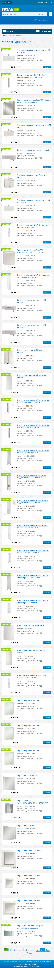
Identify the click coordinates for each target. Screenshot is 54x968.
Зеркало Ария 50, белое (28, 700)
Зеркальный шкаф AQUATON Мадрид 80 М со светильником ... (34, 101)
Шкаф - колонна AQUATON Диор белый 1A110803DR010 (31, 676)
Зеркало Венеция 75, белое (29, 875)
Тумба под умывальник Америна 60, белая (33, 176)
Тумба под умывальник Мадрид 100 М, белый (33, 201)
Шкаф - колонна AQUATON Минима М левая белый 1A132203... (33, 401)
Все (47, 950)
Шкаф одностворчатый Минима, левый (32, 376)
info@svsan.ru (44, 961)
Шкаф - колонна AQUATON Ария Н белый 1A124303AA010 (32, 526)
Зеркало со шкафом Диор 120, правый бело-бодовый (31, 926)
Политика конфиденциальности (26, 964)
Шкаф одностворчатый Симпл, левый (31, 651)
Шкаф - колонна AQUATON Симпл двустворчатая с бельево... (32, 576)
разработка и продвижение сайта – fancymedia (27, 967)
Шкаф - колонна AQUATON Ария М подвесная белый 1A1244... (32, 501)
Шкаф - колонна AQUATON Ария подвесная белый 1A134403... (31, 476)
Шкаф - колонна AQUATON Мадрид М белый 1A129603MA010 (34, 226)
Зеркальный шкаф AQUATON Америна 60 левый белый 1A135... (32, 251)
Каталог (4, 36)
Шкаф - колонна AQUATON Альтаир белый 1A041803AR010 (33, 451)
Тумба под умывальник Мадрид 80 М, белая (34, 126)
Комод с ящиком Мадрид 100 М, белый (31, 301)
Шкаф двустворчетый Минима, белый (31, 351)
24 (38, 950)
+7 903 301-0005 (32, 961)
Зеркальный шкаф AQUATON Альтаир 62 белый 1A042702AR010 (32, 801)
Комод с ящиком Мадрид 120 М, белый (31, 326)
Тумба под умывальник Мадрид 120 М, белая (33, 51)
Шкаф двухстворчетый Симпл (30, 625)
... (20, 950)
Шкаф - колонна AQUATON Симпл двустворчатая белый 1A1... (32, 601)
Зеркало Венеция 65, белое (29, 850)
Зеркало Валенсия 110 (27, 775)
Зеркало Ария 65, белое (28, 725)
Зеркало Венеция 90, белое (29, 900)
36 (42, 950)
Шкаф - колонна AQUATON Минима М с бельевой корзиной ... (33, 426)
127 (26, 950)
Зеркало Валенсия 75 (26, 825)
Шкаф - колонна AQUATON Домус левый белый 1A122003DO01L (32, 76)
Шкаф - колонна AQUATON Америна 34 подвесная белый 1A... (33, 276)
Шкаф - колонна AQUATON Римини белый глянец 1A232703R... (33, 551)
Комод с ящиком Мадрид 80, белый (33, 150)
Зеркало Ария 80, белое (28, 750)
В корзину (47, 67)
